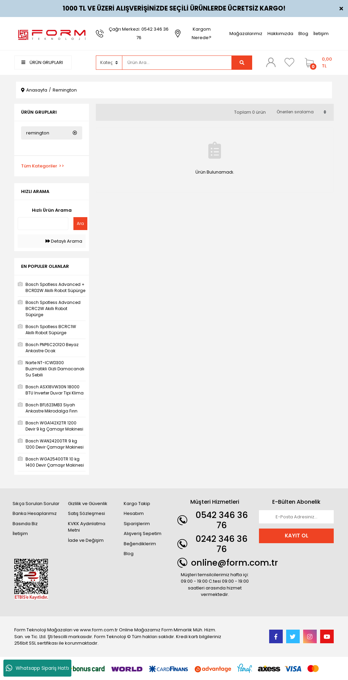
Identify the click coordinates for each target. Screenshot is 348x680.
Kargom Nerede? (201, 33)
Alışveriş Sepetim (142, 533)
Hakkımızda (280, 33)
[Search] (177, 62)
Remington (65, 90)
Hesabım (134, 513)
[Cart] (317, 62)
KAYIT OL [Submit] (296, 535)
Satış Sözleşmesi (86, 513)
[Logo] (51, 33)
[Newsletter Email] (296, 517)
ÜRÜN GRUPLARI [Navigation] (42, 62)
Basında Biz (25, 523)
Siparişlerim (137, 523)
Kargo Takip (137, 503)
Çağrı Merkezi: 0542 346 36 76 (139, 33)
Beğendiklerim (140, 543)
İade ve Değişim (86, 540)
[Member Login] (271, 62)
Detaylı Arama (64, 241)
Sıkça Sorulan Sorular (36, 503)
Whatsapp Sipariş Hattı (37, 668)
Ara (80, 223)
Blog (303, 33)
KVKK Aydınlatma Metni (86, 527)
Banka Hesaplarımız (35, 513)
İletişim (321, 33)
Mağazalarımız (245, 33)
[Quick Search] (43, 223)
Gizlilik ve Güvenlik (87, 503)
